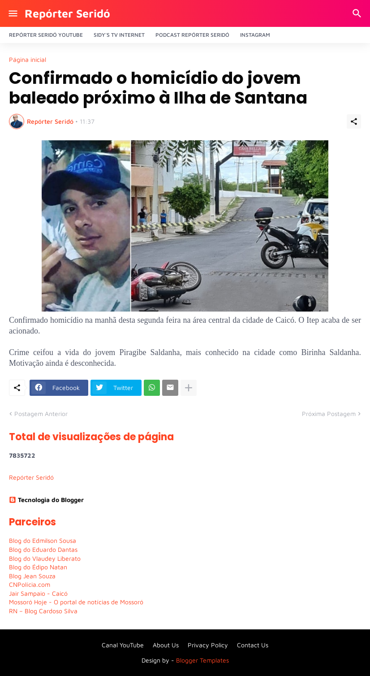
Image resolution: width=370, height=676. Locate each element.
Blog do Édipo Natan (38, 567)
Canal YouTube (123, 645)
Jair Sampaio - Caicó (38, 593)
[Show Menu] (12, 13)
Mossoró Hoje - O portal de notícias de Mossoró (76, 602)
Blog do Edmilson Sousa (42, 540)
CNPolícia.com (29, 584)
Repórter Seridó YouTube (46, 34)
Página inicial (27, 59)
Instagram (255, 34)
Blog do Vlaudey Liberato (45, 558)
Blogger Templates (202, 660)
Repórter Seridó (67, 13)
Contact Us (252, 645)
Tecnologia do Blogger (46, 499)
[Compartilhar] (354, 121)
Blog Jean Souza (32, 576)
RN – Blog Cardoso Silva (43, 611)
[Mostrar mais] (189, 388)
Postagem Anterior (41, 413)
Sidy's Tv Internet (119, 34)
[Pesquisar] (358, 13)
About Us (166, 645)
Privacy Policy (208, 645)
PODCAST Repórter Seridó (192, 34)
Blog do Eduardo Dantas (43, 549)
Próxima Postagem (329, 413)
